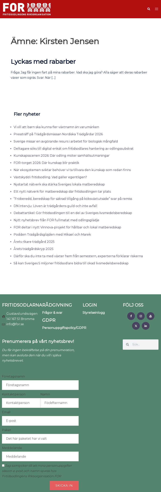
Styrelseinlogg (94, 313)
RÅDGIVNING (57, 305)
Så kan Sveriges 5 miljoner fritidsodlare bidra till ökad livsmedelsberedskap (71, 263)
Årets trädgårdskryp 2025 (33, 249)
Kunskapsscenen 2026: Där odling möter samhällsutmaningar (62, 155)
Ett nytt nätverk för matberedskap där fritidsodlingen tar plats (62, 191)
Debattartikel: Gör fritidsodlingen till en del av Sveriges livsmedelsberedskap (73, 213)
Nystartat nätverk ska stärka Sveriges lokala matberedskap (59, 184)
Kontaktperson (13, 394)
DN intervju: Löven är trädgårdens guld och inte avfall (55, 206)
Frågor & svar (52, 313)
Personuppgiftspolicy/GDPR (64, 328)
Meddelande (12, 448)
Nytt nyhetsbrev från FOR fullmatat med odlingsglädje (56, 220)
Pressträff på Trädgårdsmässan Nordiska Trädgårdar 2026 (58, 134)
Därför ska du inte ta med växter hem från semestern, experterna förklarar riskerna (78, 256)
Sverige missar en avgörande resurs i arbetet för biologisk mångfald (66, 141)
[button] (148, 9)
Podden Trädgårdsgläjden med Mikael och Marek (52, 234)
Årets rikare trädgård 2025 (34, 242)
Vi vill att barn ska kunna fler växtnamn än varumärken (56, 127)
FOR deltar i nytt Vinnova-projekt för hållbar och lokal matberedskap (67, 227)
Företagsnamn (13, 376)
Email (6, 412)
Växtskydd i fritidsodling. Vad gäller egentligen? (50, 177)
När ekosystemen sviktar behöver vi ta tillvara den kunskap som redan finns (72, 170)
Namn (45, 394)
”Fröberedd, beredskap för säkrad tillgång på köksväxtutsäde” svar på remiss (73, 199)
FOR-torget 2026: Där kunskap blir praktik (46, 163)
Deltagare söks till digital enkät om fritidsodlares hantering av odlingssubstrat (74, 148)
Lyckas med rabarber (43, 61)
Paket (6, 430)
